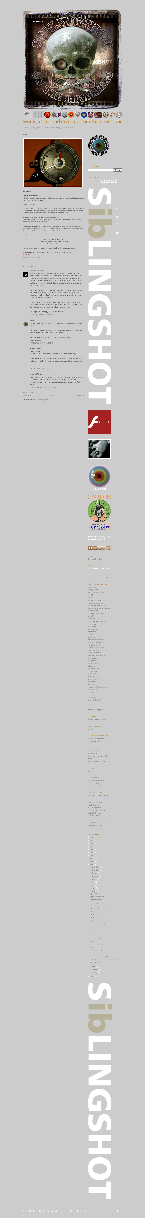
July (93, 882)
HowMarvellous (35, 270)
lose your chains (96, 912)
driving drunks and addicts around (99, 608)
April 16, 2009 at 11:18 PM (41, 315)
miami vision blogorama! (96, 647)
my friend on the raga (98, 924)
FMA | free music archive (96, 739)
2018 (92, 843)
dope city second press (95, 603)
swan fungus (92, 684)
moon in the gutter (94, 650)
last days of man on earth (96, 642)
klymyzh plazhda (96, 900)
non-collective (92, 753)
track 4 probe (95, 963)
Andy (29, 217)
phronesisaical (92, 658)
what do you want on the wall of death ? (104, 960)
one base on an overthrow (96, 655)
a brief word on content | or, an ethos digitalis (58, 128)
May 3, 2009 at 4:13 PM (40, 369)
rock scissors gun (93, 668)
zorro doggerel (96, 903)
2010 (92, 861)
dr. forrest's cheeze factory (96, 605)
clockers (26, 134)
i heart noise (92, 632)
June (93, 885)
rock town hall (92, 671)
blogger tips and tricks (95, 825)
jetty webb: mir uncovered (96, 810)
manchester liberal (94, 645)
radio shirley (92, 666)
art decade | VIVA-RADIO (96, 780)
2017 (92, 846)
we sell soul (95, 930)
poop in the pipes (93, 663)
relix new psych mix (94, 808)
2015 (92, 852)
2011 (92, 858)
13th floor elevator (97, 942)
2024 (92, 837)
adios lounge (92, 587)
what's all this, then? (94, 700)
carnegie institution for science (98, 719)
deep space (95, 933)
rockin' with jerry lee (94, 813)
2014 (92, 855)
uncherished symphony (99, 927)
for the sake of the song (95, 613)
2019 (92, 840)
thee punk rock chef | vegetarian (98, 795)
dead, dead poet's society (96, 592)
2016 (92, 849)
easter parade (96, 939)
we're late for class (94, 751)
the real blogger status (95, 828)
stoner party (92, 682)
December (95, 867)
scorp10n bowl (92, 676)
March (94, 967)
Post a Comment (28, 392)
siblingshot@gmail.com (95, 559)
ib (30, 320)
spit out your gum (93, 679)
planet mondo (92, 661)
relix (89, 771)
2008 (92, 976)
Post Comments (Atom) (40, 400)
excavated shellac (94, 815)
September (95, 876)
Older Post (80, 395)
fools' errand (95, 915)
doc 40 (90, 598)
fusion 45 (91, 616)
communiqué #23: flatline (99, 945)
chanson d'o (95, 954)
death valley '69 (96, 951)
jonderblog (91, 637)
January (94, 973)
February (95, 970)
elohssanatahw (93, 611)
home (26, 128)
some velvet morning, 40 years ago (103, 957)
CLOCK (39, 252)
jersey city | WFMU (94, 783)
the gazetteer (92, 692)
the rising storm (93, 695)
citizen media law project (96, 710)
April (93, 891)
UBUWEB (91, 759)
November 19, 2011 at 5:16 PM (43, 387)
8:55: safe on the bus (98, 918)
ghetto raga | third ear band (97, 621)
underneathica (92, 697)
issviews (90, 729)
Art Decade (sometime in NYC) (98, 578)
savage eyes (92, 674)
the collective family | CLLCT (97, 741)
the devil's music (93, 689)
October (94, 873)
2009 (92, 864)
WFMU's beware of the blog (97, 761)
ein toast (94, 906)
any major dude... (93, 590)
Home (54, 395)
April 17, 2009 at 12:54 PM (41, 343)
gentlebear (91, 619)
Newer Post (27, 395)
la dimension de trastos (95, 640)
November (95, 870)
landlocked (95, 948)
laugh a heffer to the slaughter (101, 909)
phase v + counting (97, 897)
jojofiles (90, 634)
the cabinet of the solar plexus (98, 687)
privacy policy (35, 128)
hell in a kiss (92, 624)
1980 (30, 259)
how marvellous (93, 629)
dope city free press (94, 600)
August (94, 879)
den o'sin (91, 595)
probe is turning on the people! (98, 756)
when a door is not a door (99, 921)
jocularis (94, 894)
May (93, 888)
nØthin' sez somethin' (95, 653)
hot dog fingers (93, 626)
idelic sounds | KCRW (95, 786)
